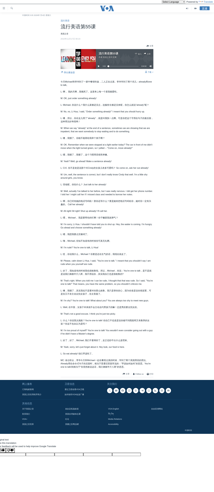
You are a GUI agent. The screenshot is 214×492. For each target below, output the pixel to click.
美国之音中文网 (109, 57)
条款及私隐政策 (72, 409)
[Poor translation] (10, 450)
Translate (206, 2)
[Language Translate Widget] (173, 1)
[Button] (149, 46)
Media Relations (115, 419)
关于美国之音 (28, 409)
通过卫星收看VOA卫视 (74, 389)
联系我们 (26, 414)
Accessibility (113, 424)
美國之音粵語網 (72, 424)
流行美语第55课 (108, 53)
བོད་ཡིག (111, 414)
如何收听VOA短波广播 (74, 394)
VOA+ (24, 419)
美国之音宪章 (28, 424)
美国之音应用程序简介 (31, 394)
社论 (67, 419)
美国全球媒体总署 (73, 414)
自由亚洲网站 (157, 409)
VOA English (113, 409)
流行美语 (65, 20)
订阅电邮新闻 (28, 389)
